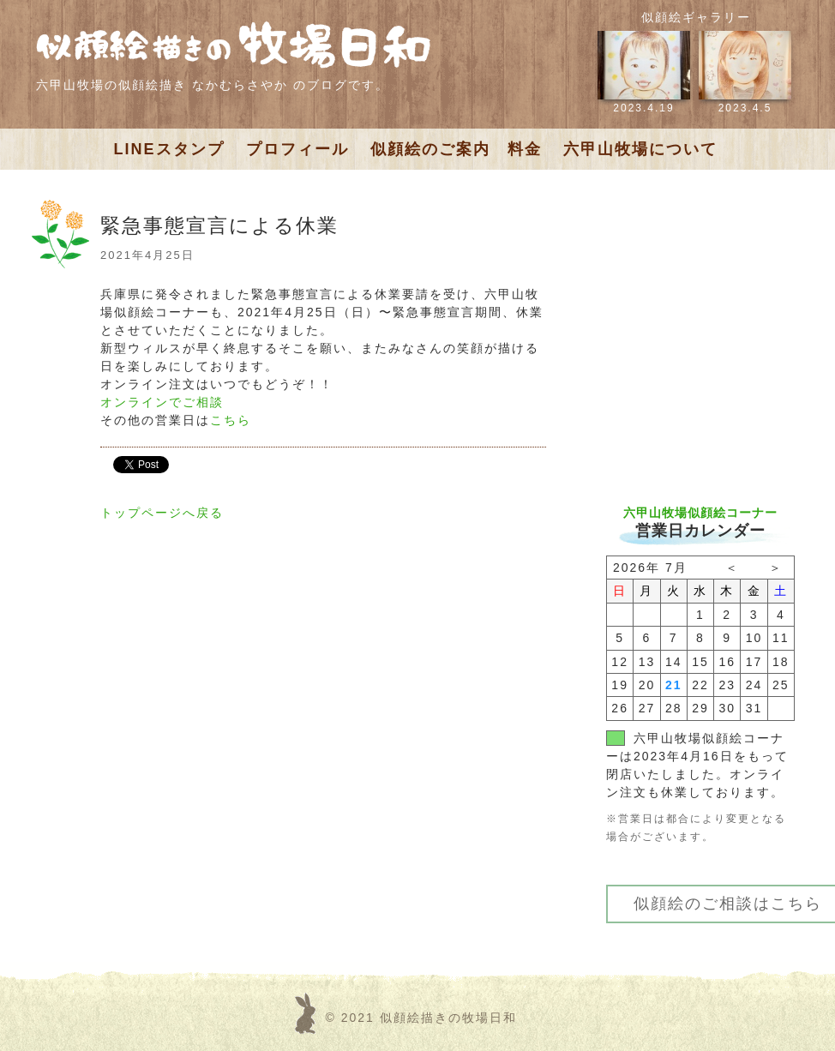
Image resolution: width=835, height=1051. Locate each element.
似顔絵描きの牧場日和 (448, 1017)
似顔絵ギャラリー (696, 17)
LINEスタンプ (169, 149)
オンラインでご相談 (162, 402)
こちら (230, 420)
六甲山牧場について (640, 149)
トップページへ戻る (162, 512)
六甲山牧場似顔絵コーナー (700, 512)
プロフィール (297, 149)
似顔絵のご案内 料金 (456, 149)
